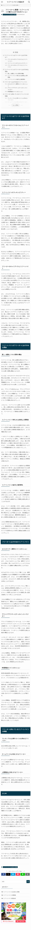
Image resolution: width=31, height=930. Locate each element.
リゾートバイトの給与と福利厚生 (16, 79)
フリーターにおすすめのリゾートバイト (16, 82)
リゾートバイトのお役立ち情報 (9, 14)
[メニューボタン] (2, 2)
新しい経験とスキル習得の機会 (16, 73)
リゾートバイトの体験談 (9, 895)
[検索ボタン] (29, 2)
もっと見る (15, 105)
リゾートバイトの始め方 (15, 2)
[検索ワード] (15, 881)
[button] (3, 874)
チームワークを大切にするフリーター (17, 102)
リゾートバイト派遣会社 (9, 898)
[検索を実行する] (28, 881)
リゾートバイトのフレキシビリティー (17, 63)
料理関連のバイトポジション (15, 91)
